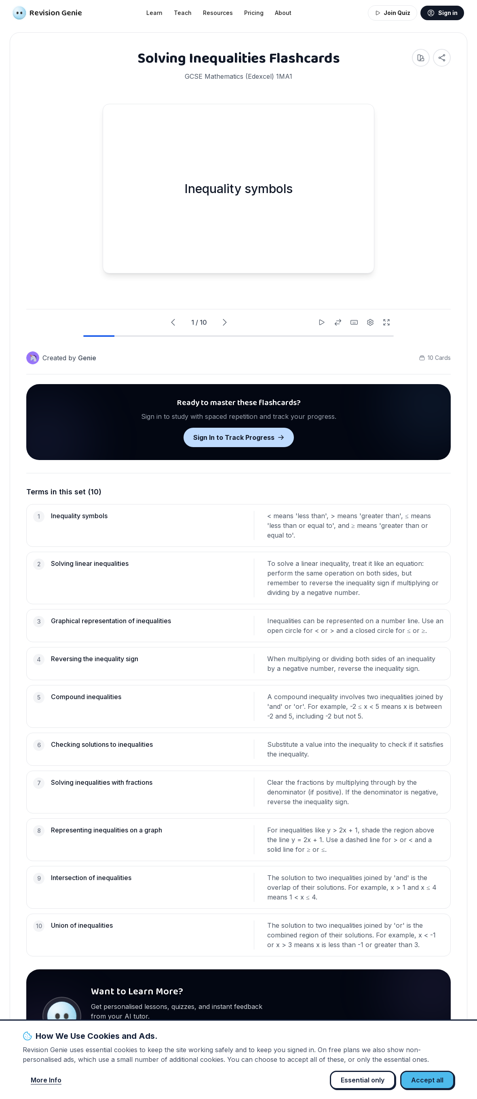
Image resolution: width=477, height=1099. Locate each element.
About (283, 12)
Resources (218, 12)
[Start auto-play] (321, 322)
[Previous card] (173, 322)
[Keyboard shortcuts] (354, 322)
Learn (154, 12)
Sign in (442, 13)
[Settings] (370, 322)
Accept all (427, 1080)
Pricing (254, 12)
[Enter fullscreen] (386, 322)
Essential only (362, 1080)
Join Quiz (392, 12)
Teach (183, 12)
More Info (46, 1080)
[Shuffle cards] (338, 322)
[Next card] (225, 322)
